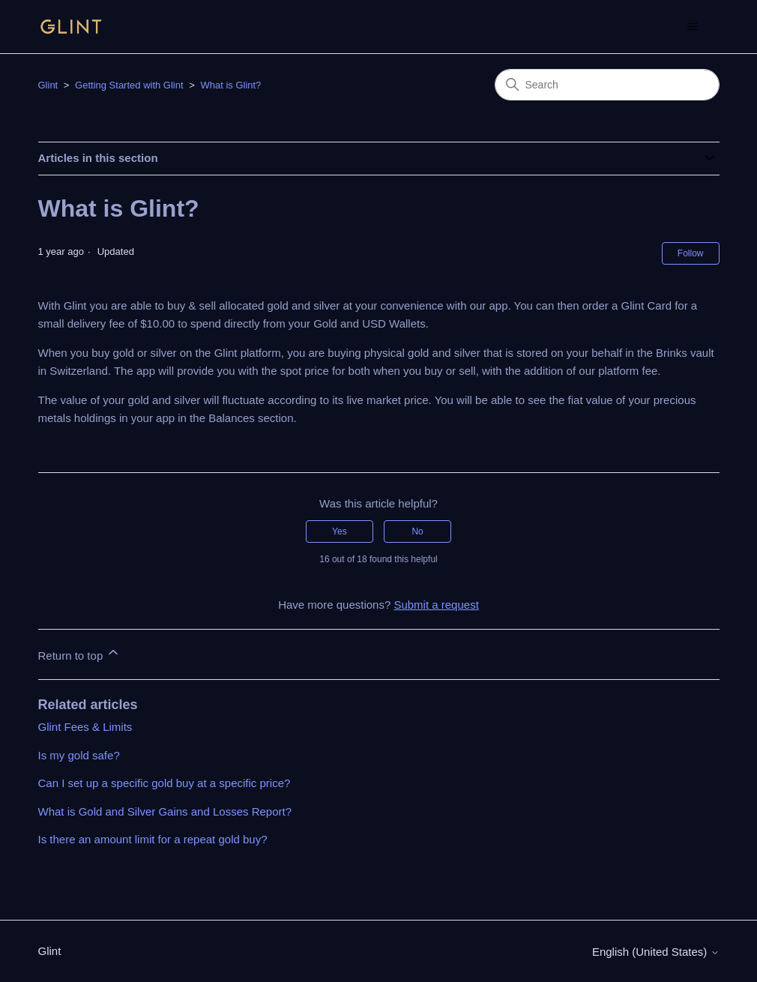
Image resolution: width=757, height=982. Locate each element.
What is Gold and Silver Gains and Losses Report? (165, 811)
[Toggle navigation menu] (693, 27)
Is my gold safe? (79, 755)
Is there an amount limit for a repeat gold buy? (153, 839)
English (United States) (656, 951)
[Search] (607, 85)
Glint (48, 85)
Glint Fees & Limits (85, 726)
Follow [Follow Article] (691, 253)
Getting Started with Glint (129, 85)
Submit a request (435, 604)
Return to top (79, 653)
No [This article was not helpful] (417, 531)
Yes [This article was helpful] (339, 531)
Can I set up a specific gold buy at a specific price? (164, 783)
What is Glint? (230, 85)
